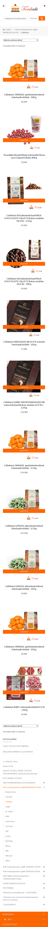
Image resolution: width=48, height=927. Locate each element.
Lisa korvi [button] (24, 80)
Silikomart (9, 856)
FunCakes (9, 826)
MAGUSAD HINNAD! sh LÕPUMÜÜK (18, 752)
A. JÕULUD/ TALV (10, 761)
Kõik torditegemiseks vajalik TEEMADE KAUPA (22, 867)
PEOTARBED (8, 888)
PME (7, 851)
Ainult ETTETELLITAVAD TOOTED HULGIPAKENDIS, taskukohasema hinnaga (20, 772)
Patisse (7, 846)
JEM (6, 831)
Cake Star (8, 797)
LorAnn (8, 836)
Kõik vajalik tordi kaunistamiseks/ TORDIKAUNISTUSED (16, 877)
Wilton (7, 861)
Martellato (9, 841)
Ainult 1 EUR (8, 766)
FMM (7, 816)
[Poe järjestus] (20, 40)
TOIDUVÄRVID (9, 904)
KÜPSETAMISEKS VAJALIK (14, 883)
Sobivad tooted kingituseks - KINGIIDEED (20, 892)
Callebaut (8, 802)
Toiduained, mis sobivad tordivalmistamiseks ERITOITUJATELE (20, 898)
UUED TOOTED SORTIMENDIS (16, 746)
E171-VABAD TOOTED (12, 778)
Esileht (8, 29)
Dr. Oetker (9, 812)
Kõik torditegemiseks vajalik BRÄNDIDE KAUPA (22, 787)
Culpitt (7, 807)
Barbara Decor (10, 792)
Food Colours (10, 821)
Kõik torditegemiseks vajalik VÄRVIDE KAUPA (21, 871)
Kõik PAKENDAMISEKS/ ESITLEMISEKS (19, 783)
